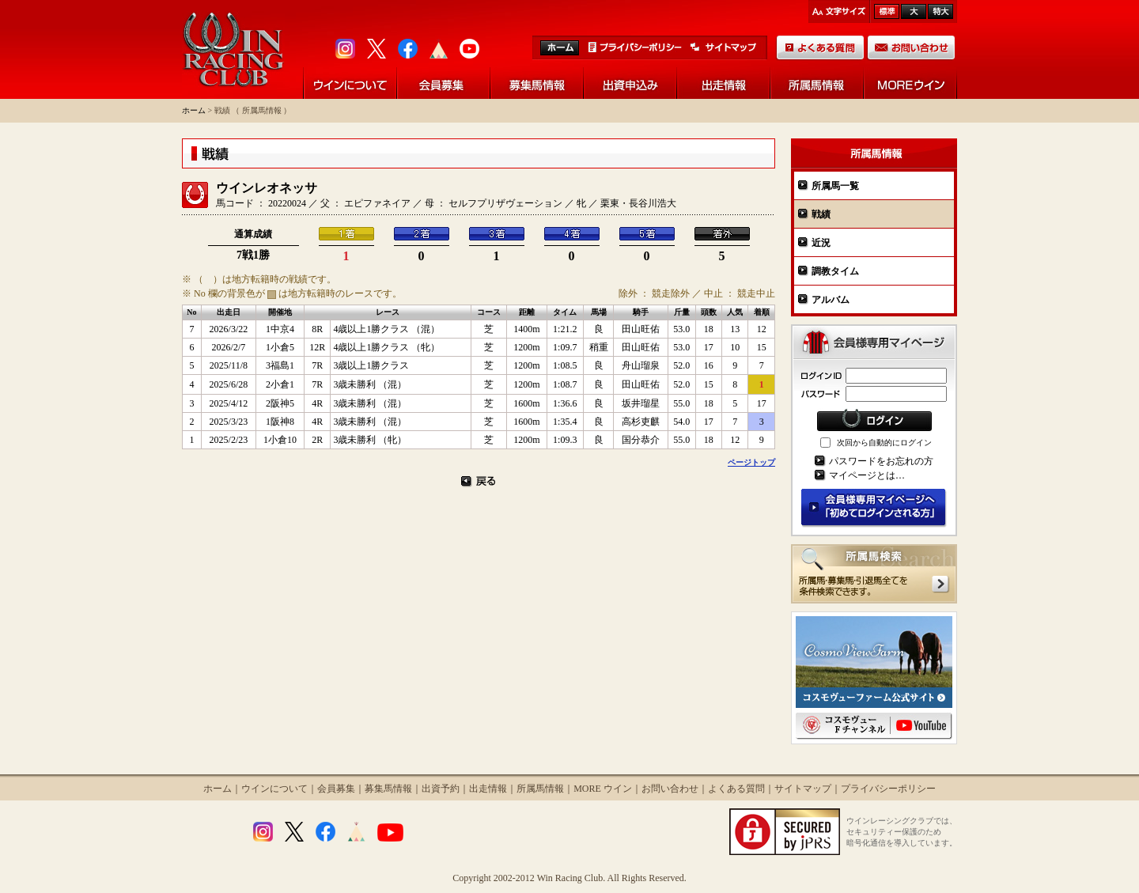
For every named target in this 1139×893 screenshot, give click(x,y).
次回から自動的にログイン (884, 442)
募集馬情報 (388, 788)
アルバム (831, 299)
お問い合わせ (669, 788)
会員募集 (336, 788)
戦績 (821, 214)
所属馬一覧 (835, 185)
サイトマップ (802, 788)
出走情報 (488, 788)
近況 (821, 242)
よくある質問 (736, 788)
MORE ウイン (602, 788)
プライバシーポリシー (888, 788)
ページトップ (751, 462)
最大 (940, 11)
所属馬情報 (540, 788)
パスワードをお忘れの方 (881, 461)
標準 (886, 11)
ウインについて (274, 788)
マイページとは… (867, 475)
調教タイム (835, 271)
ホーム (194, 110)
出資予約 (441, 788)
